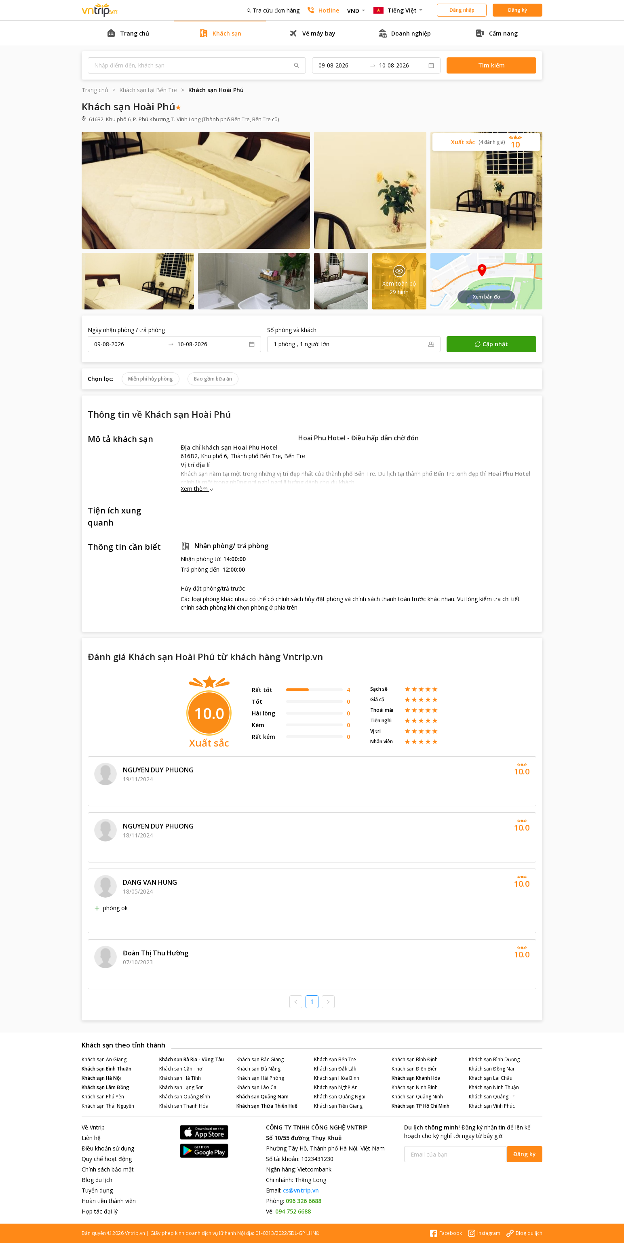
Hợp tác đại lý (100, 1211)
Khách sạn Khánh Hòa (416, 1078)
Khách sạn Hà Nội (101, 1078)
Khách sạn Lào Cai (257, 1087)
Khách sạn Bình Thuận (106, 1068)
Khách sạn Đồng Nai (491, 1068)
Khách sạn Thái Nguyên (108, 1105)
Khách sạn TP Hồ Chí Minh (420, 1105)
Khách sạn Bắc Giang (260, 1059)
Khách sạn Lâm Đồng (105, 1087)
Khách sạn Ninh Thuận (494, 1087)
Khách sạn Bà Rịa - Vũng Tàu (191, 1059)
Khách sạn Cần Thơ (180, 1068)
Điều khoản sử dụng (108, 1148)
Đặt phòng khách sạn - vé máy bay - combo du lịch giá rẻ (100, 10)
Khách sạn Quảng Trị (492, 1096)
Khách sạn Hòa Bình (336, 1078)
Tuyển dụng (97, 1190)
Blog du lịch (97, 1180)
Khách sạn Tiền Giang (338, 1105)
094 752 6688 (293, 1211)
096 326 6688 (303, 1201)
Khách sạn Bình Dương (494, 1059)
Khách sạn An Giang (104, 1059)
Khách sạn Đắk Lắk (335, 1068)
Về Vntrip (93, 1127)
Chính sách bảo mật (108, 1169)
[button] (486, 142)
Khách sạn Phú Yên (103, 1096)
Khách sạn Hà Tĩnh (180, 1078)
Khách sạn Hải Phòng (260, 1078)
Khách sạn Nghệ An (336, 1087)
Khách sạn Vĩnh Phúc (492, 1105)
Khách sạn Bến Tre (335, 1059)
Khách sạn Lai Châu (490, 1078)
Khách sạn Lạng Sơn (181, 1087)
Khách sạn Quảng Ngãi (339, 1096)
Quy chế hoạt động (107, 1159)
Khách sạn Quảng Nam (262, 1096)
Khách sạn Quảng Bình (184, 1096)
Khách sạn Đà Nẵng (258, 1068)
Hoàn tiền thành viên (109, 1201)
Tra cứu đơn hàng (273, 10)
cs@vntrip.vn (301, 1190)
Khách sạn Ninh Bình (415, 1087)
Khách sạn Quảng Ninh (417, 1096)
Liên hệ (91, 1138)
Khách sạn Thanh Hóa (184, 1105)
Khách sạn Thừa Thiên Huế (266, 1105)
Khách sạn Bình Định (415, 1059)
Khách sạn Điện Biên (415, 1068)
